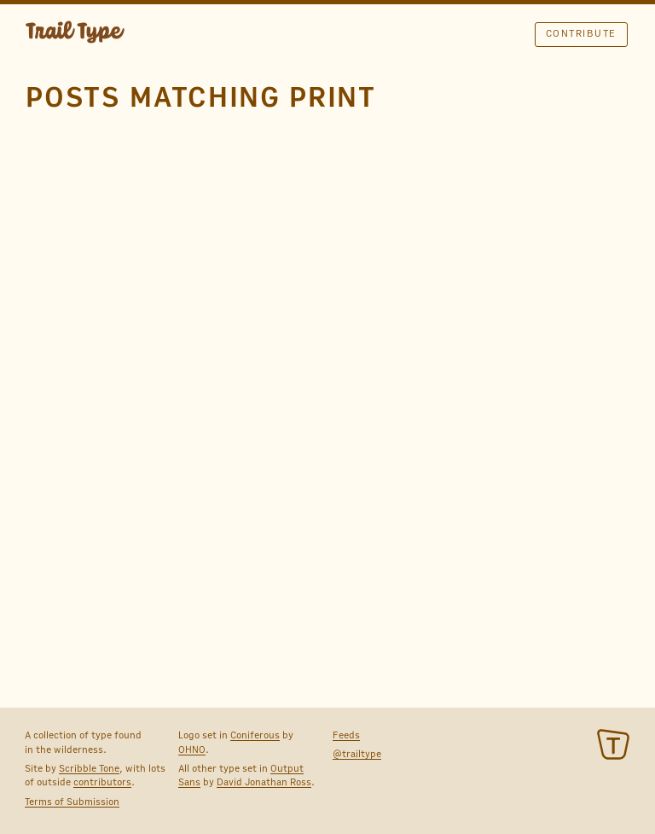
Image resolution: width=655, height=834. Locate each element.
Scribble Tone (89, 768)
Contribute (581, 33)
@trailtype (357, 754)
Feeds (346, 735)
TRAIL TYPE (75, 34)
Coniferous (255, 735)
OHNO (192, 749)
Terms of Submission (72, 802)
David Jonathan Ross (264, 782)
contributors (102, 782)
